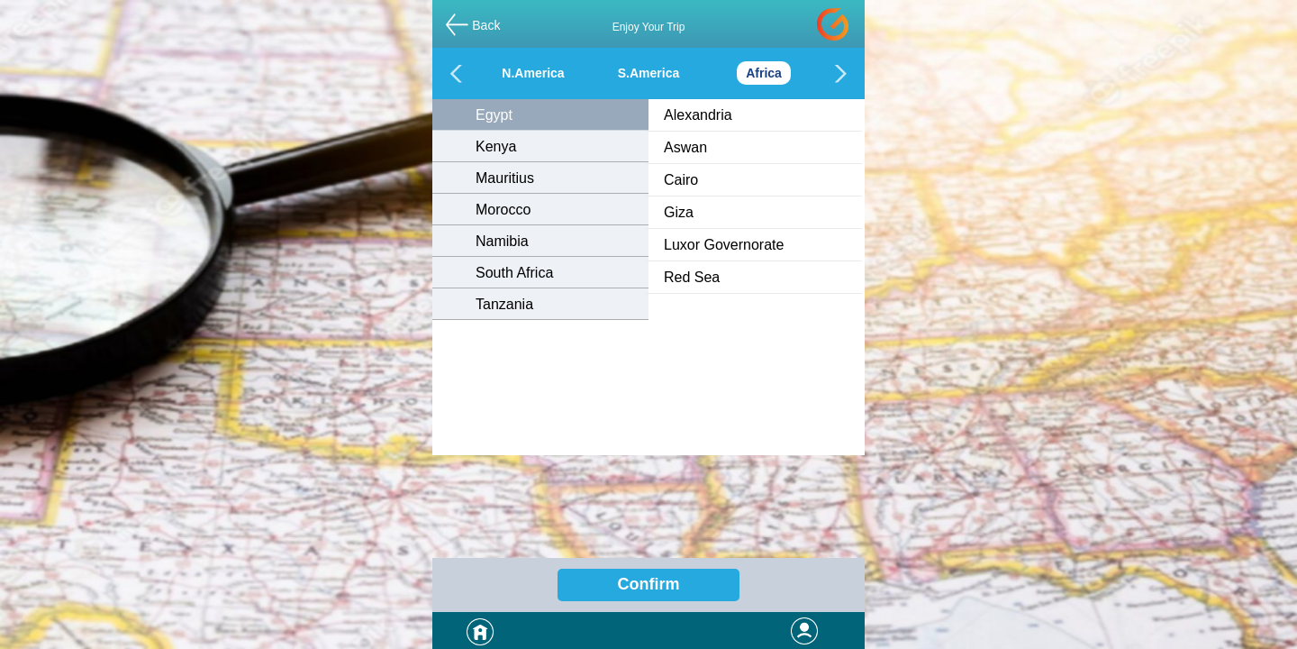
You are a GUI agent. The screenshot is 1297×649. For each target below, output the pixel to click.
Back (486, 25)
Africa (764, 73)
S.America (648, 73)
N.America (533, 73)
